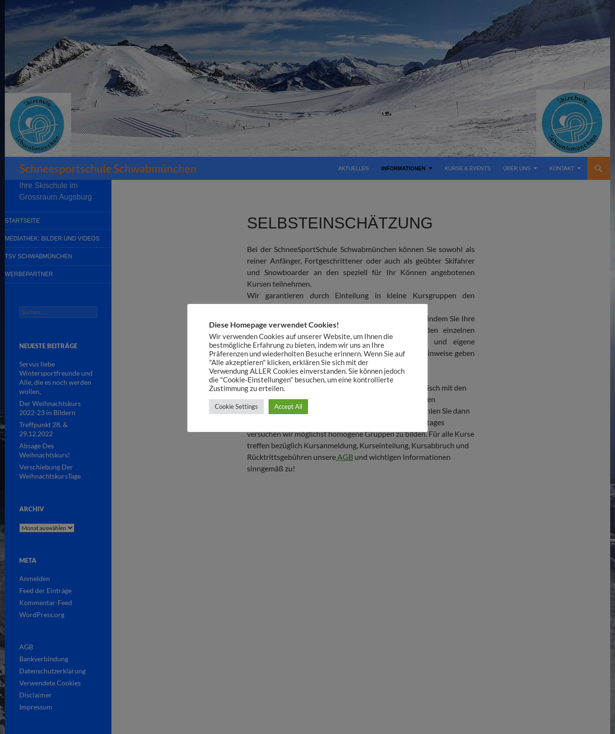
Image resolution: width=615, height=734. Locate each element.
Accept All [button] (288, 406)
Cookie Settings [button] (236, 406)
